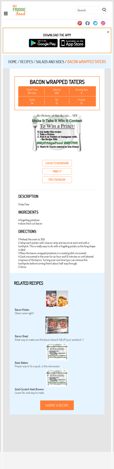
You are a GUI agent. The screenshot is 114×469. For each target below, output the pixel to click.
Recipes (26, 61)
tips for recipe (57, 179)
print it (57, 171)
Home (12, 61)
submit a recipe (57, 405)
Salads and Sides (50, 61)
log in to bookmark (57, 163)
